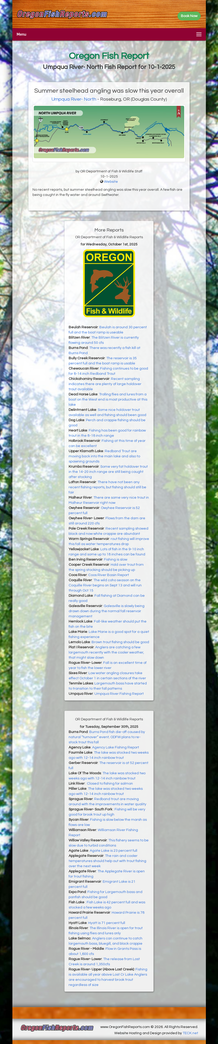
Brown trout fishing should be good (120, 642)
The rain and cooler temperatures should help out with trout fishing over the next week (107, 861)
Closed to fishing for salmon (110, 783)
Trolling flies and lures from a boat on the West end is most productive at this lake (108, 400)
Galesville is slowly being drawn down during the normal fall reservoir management (106, 611)
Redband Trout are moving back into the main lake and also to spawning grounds (104, 456)
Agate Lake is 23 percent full (113, 850)
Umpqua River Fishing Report (119, 694)
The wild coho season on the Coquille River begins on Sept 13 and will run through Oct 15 (105, 585)
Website (111, 182)
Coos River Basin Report (108, 575)
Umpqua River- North (74, 99)
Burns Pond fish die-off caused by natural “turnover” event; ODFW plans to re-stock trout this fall (107, 737)
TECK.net (190, 1033)
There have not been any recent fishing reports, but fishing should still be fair (107, 487)
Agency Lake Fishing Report (115, 747)
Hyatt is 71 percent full (106, 923)
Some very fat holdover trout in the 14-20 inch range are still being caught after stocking (108, 472)
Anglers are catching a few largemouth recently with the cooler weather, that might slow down (106, 652)
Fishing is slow (115, 559)
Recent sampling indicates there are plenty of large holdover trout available (105, 384)
